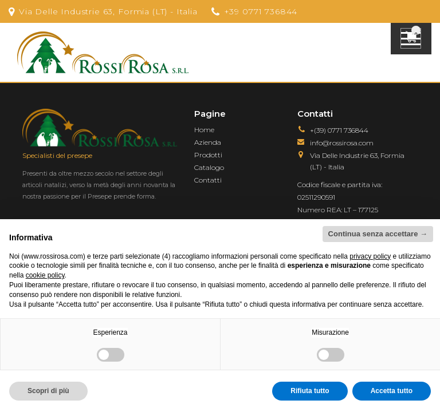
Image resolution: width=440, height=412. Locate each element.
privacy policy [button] (370, 256)
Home (204, 129)
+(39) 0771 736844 (339, 130)
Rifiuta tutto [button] (309, 391)
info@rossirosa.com (342, 142)
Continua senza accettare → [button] (377, 233)
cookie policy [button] (45, 275)
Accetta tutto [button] (391, 391)
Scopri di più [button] (48, 391)
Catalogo (209, 167)
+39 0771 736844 (261, 11)
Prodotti (208, 154)
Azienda (207, 142)
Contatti (208, 180)
